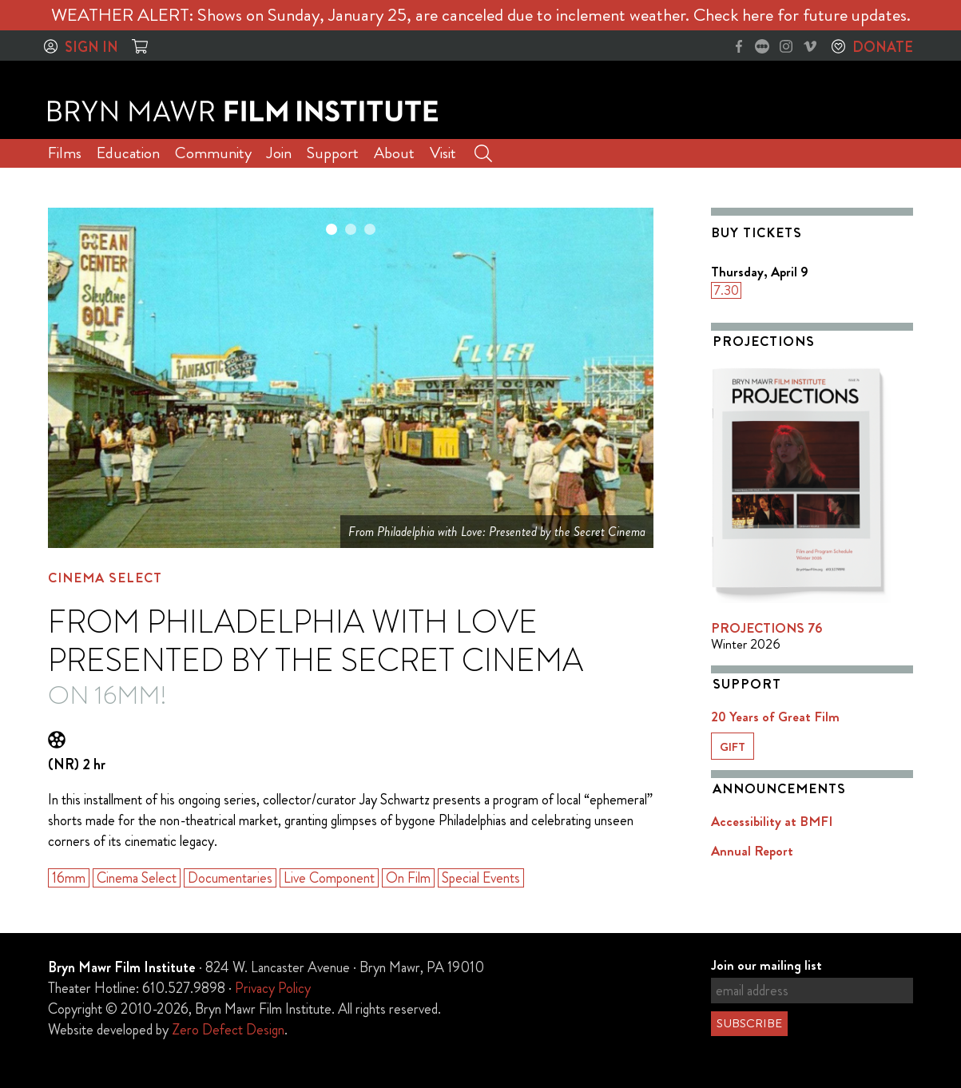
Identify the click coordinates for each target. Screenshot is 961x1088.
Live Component (329, 877)
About (394, 153)
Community (213, 153)
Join (279, 153)
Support (333, 153)
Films (64, 153)
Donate (882, 47)
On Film (408, 877)
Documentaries (230, 877)
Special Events (481, 877)
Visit (443, 153)
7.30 (726, 290)
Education (128, 153)
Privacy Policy (273, 988)
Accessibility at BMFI (771, 821)
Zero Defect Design (228, 1029)
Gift (732, 747)
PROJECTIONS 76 (766, 627)
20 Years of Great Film (775, 716)
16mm (68, 877)
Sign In (91, 47)
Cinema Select (105, 577)
